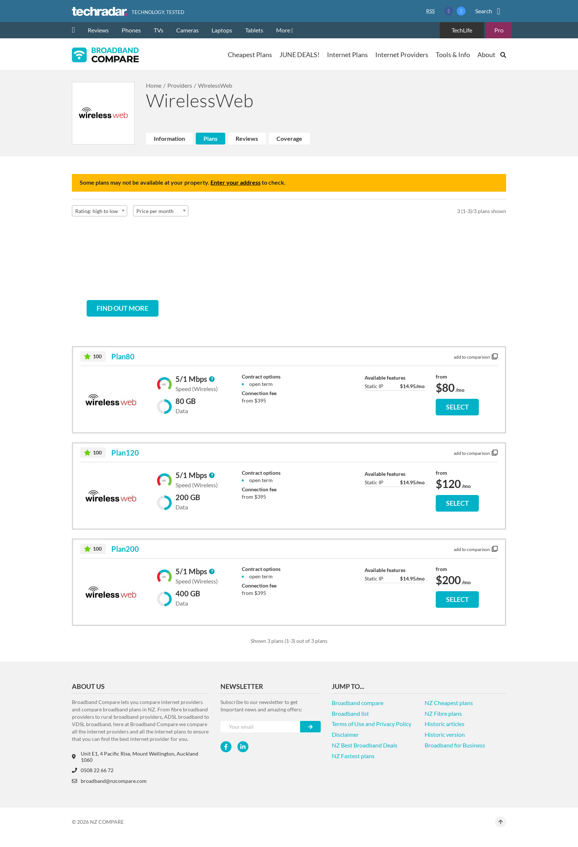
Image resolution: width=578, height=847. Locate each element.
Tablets (254, 30)
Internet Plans (347, 54)
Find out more (122, 308)
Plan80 (123, 356)
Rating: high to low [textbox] (96, 211)
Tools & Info (453, 54)
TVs (158, 30)
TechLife (462, 30)
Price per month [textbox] (155, 211)
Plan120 (125, 452)
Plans (210, 138)
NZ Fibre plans (443, 713)
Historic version (445, 734)
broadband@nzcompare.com (109, 781)
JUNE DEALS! (299, 54)
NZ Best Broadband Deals (364, 745)
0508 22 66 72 (93, 770)
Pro (499, 30)
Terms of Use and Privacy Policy (371, 723)
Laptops (222, 30)
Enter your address (235, 182)
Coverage (289, 138)
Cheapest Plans (250, 54)
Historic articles (444, 723)
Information (169, 138)
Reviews (98, 30)
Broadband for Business (455, 745)
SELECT (457, 407)
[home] (76, 30)
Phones (131, 30)
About (486, 54)
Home (153, 85)
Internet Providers (401, 54)
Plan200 (125, 548)
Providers (179, 85)
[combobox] (99, 210)
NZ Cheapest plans (449, 702)
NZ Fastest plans (353, 755)
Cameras (187, 30)
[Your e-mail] (260, 726)
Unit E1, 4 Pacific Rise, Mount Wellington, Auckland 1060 (135, 756)
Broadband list (350, 713)
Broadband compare (357, 702)
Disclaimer (345, 734)
